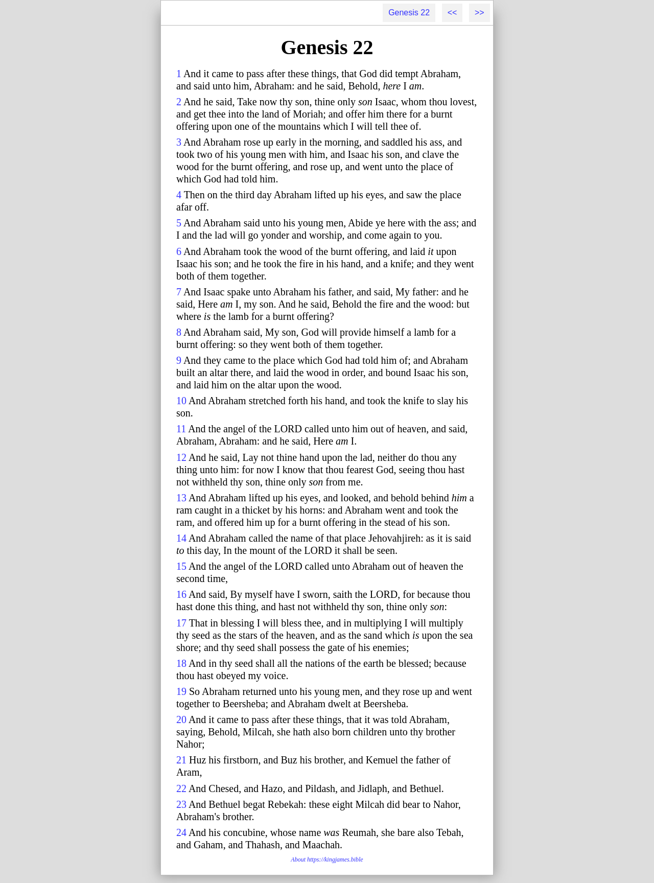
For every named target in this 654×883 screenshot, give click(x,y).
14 (181, 538)
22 (181, 788)
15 (181, 566)
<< (452, 12)
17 (181, 623)
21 (181, 759)
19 (181, 691)
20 (181, 719)
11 (181, 428)
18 (181, 663)
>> (479, 12)
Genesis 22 (409, 12)
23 (181, 804)
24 (181, 832)
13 (181, 497)
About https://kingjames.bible (327, 859)
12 (181, 457)
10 (181, 400)
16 (181, 594)
